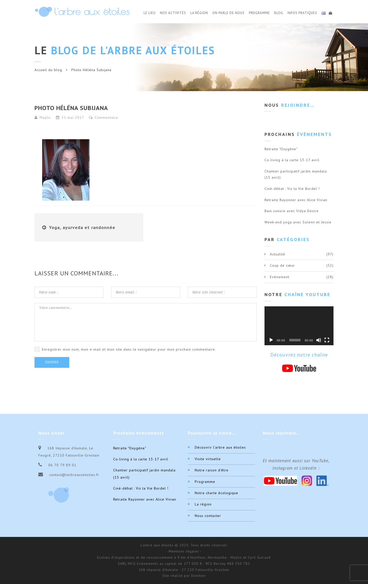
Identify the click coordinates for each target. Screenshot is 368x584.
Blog (278, 13)
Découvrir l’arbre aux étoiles (220, 447)
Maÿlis (45, 117)
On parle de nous (228, 13)
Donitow (198, 575)
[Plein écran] (326, 340)
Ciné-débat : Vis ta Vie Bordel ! (292, 188)
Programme (259, 13)
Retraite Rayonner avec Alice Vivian (295, 200)
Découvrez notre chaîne (299, 354)
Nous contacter (208, 515)
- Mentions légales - (184, 551)
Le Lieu (150, 13)
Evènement (279, 277)
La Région (199, 13)
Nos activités (173, 13)
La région (203, 504)
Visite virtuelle (208, 459)
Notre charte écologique (216, 493)
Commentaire (103, 117)
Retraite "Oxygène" (280, 149)
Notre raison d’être (211, 470)
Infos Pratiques (302, 13)
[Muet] (318, 340)
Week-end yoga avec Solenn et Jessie (297, 222)
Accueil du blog (48, 70)
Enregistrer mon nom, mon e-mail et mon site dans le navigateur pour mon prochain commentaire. (129, 349)
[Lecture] (271, 340)
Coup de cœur (282, 265)
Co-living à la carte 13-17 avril (291, 160)
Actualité (277, 254)
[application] (299, 325)
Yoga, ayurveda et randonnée (82, 227)
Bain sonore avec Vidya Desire (291, 211)
